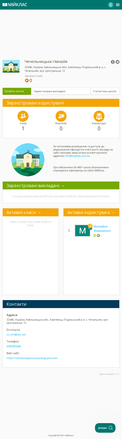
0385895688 (14, 346)
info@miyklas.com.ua (77, 156)
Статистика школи (104, 91)
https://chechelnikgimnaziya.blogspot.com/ (32, 358)
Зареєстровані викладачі (49, 91)
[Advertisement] (61, 32)
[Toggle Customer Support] (105, 428)
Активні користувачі (88, 212)
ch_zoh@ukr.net (16, 334)
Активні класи (21, 212)
